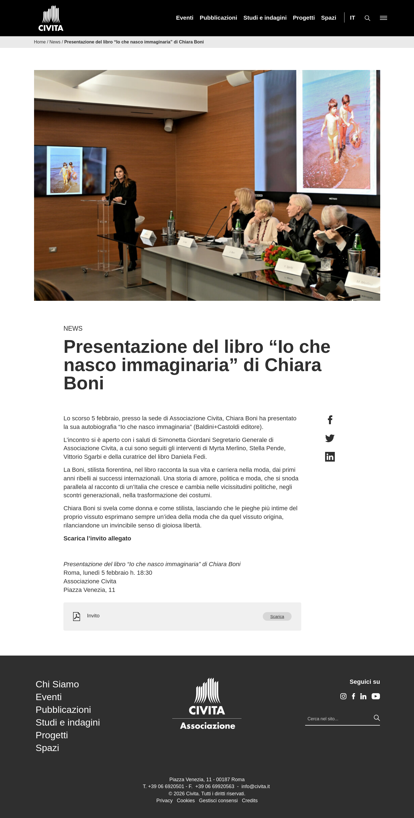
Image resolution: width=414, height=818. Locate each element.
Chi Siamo (57, 684)
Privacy (164, 800)
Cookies (186, 800)
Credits (250, 800)
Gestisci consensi (218, 800)
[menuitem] (185, 17)
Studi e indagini (265, 17)
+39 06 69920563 (214, 786)
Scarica (277, 616)
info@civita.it (255, 786)
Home (40, 42)
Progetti (304, 17)
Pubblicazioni (218, 17)
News (55, 42)
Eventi (185, 17)
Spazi (328, 17)
